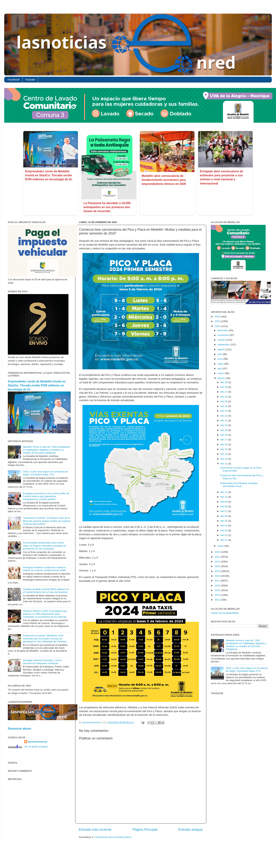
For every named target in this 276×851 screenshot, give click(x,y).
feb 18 (224, 434)
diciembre (223, 330)
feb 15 (224, 449)
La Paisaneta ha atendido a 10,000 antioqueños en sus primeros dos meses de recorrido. (107, 207)
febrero (222, 378)
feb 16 (224, 444)
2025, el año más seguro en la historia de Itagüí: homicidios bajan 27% (45, 473)
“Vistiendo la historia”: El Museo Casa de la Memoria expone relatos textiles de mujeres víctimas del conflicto (46, 521)
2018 (218, 576)
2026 (218, 316)
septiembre (224, 344)
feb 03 (224, 530)
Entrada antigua (190, 829)
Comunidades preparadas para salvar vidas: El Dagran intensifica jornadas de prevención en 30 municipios (44, 545)
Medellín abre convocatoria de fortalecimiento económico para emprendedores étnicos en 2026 (164, 180)
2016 (218, 585)
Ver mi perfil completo (36, 746)
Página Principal (145, 829)
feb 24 (224, 406)
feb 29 (224, 382)
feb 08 (224, 506)
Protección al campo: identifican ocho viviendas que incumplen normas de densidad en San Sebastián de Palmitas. (45, 638)
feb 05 (224, 520)
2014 (218, 595)
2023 (218, 552)
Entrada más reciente (95, 829)
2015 (218, 590)
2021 (218, 561)
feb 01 (224, 540)
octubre (222, 339)
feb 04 (224, 525)
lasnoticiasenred (37, 741)
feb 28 (224, 387)
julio (220, 354)
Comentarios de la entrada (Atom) (112, 837)
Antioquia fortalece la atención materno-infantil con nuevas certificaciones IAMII (44, 569)
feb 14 (224, 454)
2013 (218, 599)
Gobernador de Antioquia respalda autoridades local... (238, 484)
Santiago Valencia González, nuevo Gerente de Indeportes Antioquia (42, 662)
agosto (222, 349)
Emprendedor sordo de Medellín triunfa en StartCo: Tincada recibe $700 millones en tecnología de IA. (49, 175)
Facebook (14, 79)
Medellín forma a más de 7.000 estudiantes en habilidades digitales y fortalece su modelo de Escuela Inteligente (46, 449)
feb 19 (224, 430)
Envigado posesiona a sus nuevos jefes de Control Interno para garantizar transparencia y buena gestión (46, 496)
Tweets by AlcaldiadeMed (224, 613)
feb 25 (224, 401)
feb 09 (224, 501)
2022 (218, 556)
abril (220, 368)
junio (220, 359)
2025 (218, 321)
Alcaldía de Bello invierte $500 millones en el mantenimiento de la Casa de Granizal (46, 590)
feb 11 (224, 492)
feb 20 (224, 425)
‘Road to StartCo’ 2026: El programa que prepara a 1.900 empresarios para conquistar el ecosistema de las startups (45, 614)
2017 (218, 580)
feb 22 (224, 415)
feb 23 (224, 411)
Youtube (30, 79)
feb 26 (224, 396)
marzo (221, 373)
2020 (218, 566)
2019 (218, 571)
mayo (221, 363)
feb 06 (224, 516)
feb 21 (224, 420)
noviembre (224, 335)
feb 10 (224, 496)
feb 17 (224, 439)
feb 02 (224, 535)
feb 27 (224, 391)
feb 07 (224, 511)
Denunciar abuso (19, 728)
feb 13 (224, 458)
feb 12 (224, 463)
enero (221, 546)
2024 (218, 326)
